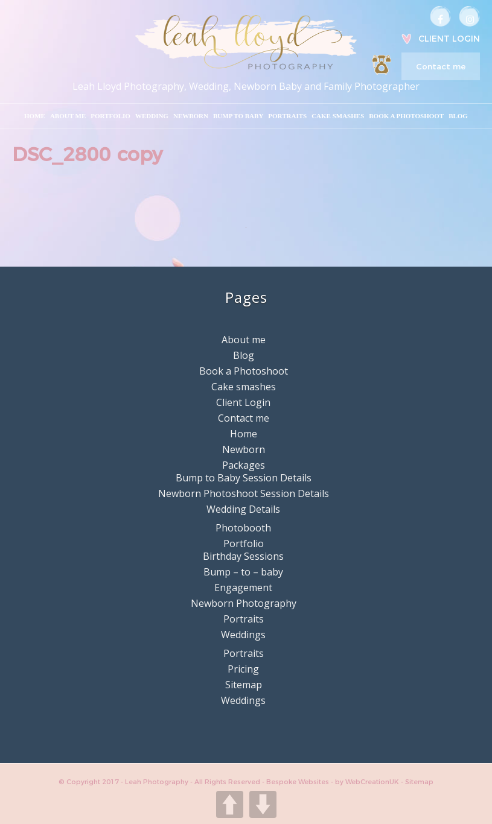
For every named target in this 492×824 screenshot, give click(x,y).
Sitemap (243, 684)
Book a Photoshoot (406, 115)
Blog (458, 115)
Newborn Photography (243, 603)
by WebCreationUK (368, 782)
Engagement (243, 587)
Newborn (190, 115)
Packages (243, 465)
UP (229, 804)
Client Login (449, 38)
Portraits (287, 115)
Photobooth (243, 527)
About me (68, 115)
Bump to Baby (238, 115)
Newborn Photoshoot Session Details (243, 493)
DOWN (262, 804)
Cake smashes (337, 115)
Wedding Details (243, 509)
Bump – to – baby (243, 571)
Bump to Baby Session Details (243, 477)
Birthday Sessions (243, 556)
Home (34, 115)
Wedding (151, 115)
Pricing (243, 669)
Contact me (440, 66)
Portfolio (110, 115)
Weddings (243, 634)
